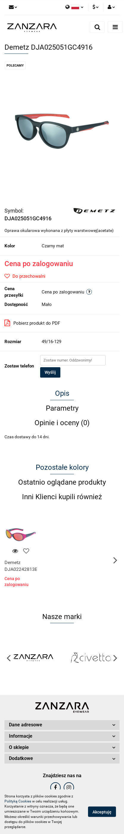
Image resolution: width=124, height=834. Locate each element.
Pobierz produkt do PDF (32, 323)
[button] (62, 725)
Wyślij (50, 372)
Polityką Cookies (17, 801)
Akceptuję (102, 812)
